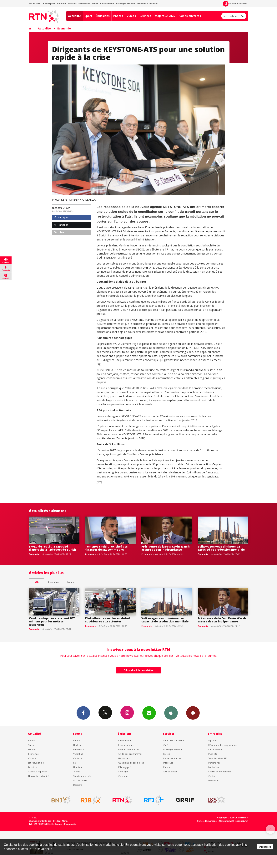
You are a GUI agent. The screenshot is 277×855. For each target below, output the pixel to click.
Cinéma (167, 745)
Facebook (83, 712)
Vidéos (131, 16)
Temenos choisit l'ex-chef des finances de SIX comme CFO (106, 548)
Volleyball (78, 754)
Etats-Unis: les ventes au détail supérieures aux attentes (107, 619)
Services (145, 16)
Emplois (72, 3)
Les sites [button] (34, 3)
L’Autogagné (124, 767)
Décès (95, 3)
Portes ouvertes (190, 16)
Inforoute (62, 3)
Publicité (212, 754)
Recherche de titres (128, 749)
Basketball (78, 749)
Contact (212, 776)
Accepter (265, 846)
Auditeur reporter (37, 771)
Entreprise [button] (49, 3)
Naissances (84, 3)
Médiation (213, 767)
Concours (123, 776)
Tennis (76, 771)
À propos (213, 740)
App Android (193, 712)
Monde (32, 749)
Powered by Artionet (207, 821)
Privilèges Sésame (125, 3)
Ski (74, 762)
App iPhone (171, 712)
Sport (88, 16)
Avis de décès (170, 771)
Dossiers (32, 767)
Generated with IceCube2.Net (233, 821)
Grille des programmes (130, 754)
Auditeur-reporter (235, 4)
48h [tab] (36, 582)
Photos (118, 16)
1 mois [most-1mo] (70, 582)
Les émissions (125, 740)
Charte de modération (219, 771)
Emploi (166, 767)
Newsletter (213, 780)
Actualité (74, 16)
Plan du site (70, 824)
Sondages (123, 771)
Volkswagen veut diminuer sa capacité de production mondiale (221, 548)
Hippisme (78, 767)
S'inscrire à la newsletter (138, 670)
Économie (64, 28)
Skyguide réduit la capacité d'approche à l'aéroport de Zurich (52, 548)
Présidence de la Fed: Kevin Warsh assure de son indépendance (165, 548)
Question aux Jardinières (131, 762)
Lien (59, 232)
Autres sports (80, 780)
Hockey (77, 745)
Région (31, 740)
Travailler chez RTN (218, 758)
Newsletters (149, 712)
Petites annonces (172, 758)
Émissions (103, 16)
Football (77, 740)
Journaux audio (36, 762)
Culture (32, 758)
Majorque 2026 (165, 16)
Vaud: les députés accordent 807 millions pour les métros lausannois (51, 621)
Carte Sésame (107, 3)
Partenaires (214, 762)
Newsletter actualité (38, 776)
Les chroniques (126, 745)
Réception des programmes (222, 745)
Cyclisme (77, 758)
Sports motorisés (82, 776)
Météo (166, 754)
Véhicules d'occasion (147, 3)
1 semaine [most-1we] (53, 582)
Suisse (31, 745)
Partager (61, 217)
